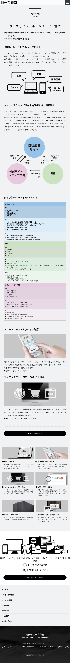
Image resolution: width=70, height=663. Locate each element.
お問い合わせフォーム (35, 577)
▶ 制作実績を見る (35, 433)
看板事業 (6, 605)
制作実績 (6, 610)
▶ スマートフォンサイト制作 (15, 371)
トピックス (7, 589)
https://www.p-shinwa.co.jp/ (9, 647)
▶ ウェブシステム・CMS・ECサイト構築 (20, 418)
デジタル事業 (7, 600)
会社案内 (6, 616)
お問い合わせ (7, 621)
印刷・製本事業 (8, 595)
